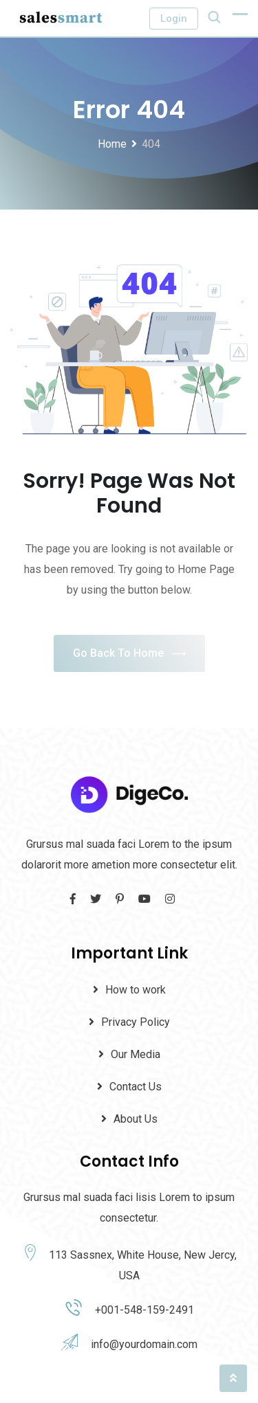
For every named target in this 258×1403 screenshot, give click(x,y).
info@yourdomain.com (144, 1344)
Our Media (135, 1054)
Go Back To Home (129, 654)
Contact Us (135, 1086)
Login (173, 18)
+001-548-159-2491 (144, 1309)
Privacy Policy (135, 1022)
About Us (136, 1118)
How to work (135, 989)
